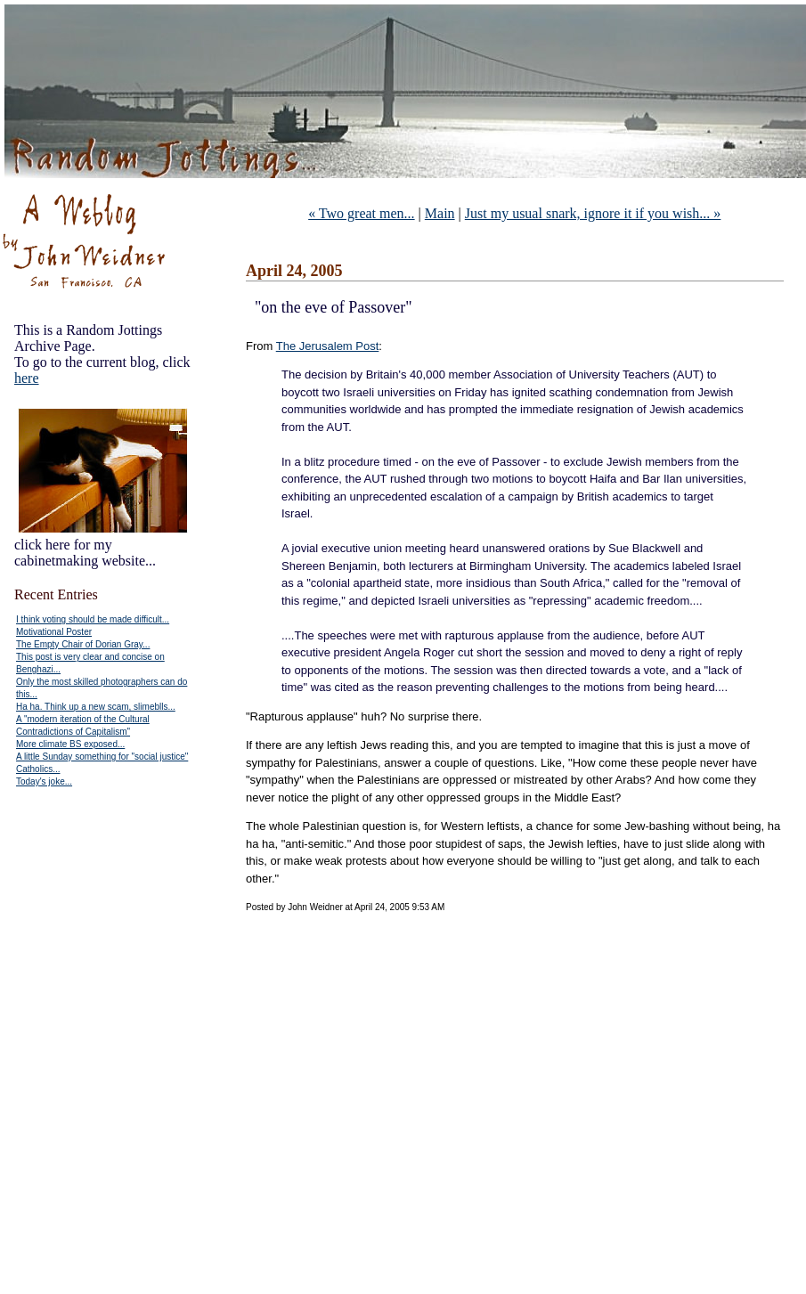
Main (440, 213)
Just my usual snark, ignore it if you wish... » (593, 213)
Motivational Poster (54, 632)
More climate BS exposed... (70, 744)
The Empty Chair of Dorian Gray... (83, 644)
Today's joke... (44, 781)
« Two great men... (361, 213)
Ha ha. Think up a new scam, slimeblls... (95, 707)
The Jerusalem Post (327, 346)
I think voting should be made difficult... (92, 619)
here (26, 378)
